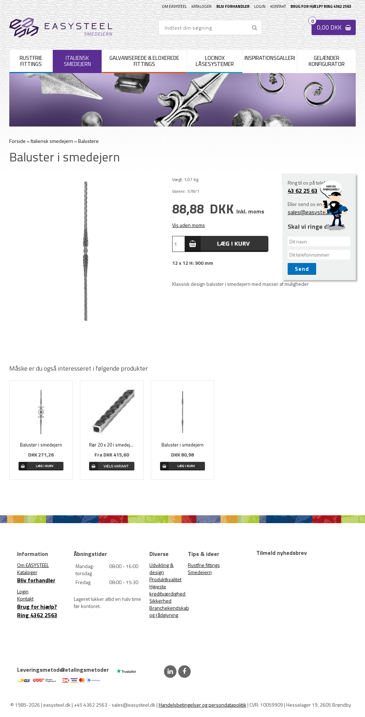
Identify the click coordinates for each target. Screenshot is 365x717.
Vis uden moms (188, 225)
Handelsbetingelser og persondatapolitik (202, 704)
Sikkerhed (160, 600)
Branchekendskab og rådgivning (169, 611)
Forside (17, 141)
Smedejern (200, 572)
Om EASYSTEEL (174, 6)
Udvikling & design (161, 568)
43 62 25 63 (303, 190)
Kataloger (201, 6)
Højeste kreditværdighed (167, 590)
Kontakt (278, 6)
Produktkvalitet (165, 579)
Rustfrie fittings (204, 565)
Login (260, 6)
